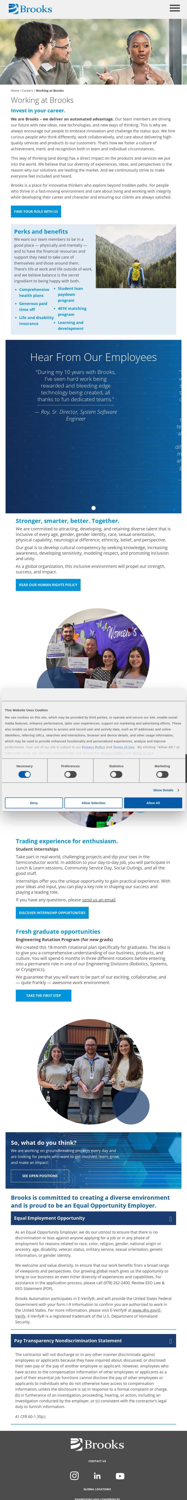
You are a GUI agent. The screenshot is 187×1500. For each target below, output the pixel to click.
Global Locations (97, 1495)
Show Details (163, 790)
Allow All (153, 803)
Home (15, 91)
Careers (27, 91)
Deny (34, 803)
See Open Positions (40, 1176)
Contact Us (97, 1467)
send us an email (98, 900)
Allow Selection (93, 803)
